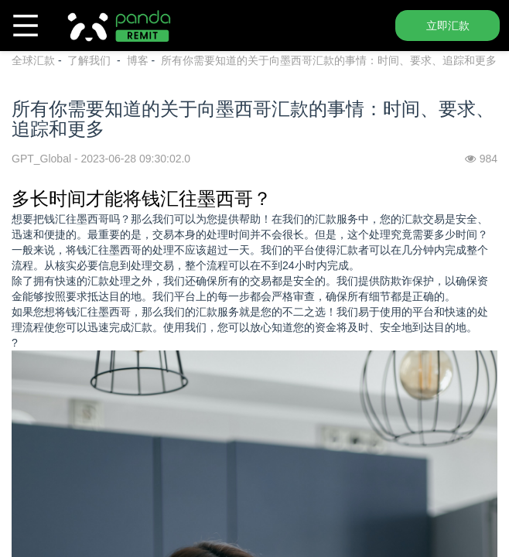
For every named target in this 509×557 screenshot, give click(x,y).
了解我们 (90, 60)
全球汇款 (33, 60)
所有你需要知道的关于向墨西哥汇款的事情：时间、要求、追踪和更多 (329, 60)
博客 (138, 60)
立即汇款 (448, 25)
